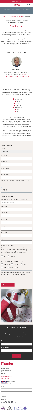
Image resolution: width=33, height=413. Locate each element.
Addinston (23, 76)
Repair (11, 267)
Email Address (5, 168)
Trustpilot (3, 396)
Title (3, 148)
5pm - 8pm (5, 190)
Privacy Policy (22, 274)
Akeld (27, 76)
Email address (5, 347)
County (3, 239)
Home (4, 16)
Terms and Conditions (12, 274)
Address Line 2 (5, 213)
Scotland (21, 16)
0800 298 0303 (5, 378)
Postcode (4, 232)
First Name (4, 155)
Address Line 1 (5, 206)
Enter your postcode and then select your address (16, 199)
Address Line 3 (5, 219)
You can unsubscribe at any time (16, 337)
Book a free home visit (16, 1)
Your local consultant (12, 16)
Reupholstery (16, 264)
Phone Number (5, 175)
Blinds (5, 267)
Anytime (4, 188)
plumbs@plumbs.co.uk (6, 376)
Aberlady (17, 76)
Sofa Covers (7, 264)
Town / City (4, 226)
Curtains (25, 264)
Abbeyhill (11, 76)
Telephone (12, 256)
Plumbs (16, 5)
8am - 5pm (5, 189)
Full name (4, 341)
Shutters (19, 267)
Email (5, 256)
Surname (4, 161)
